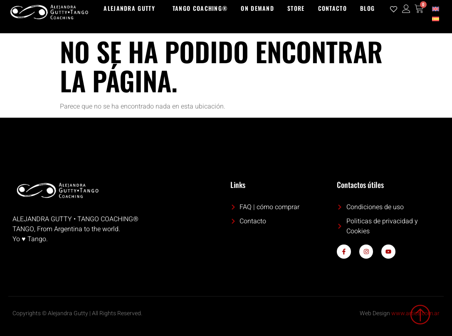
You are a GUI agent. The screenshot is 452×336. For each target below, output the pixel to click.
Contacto (332, 8)
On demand (257, 8)
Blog (367, 8)
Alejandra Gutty (129, 8)
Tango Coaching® (200, 8)
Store (296, 8)
